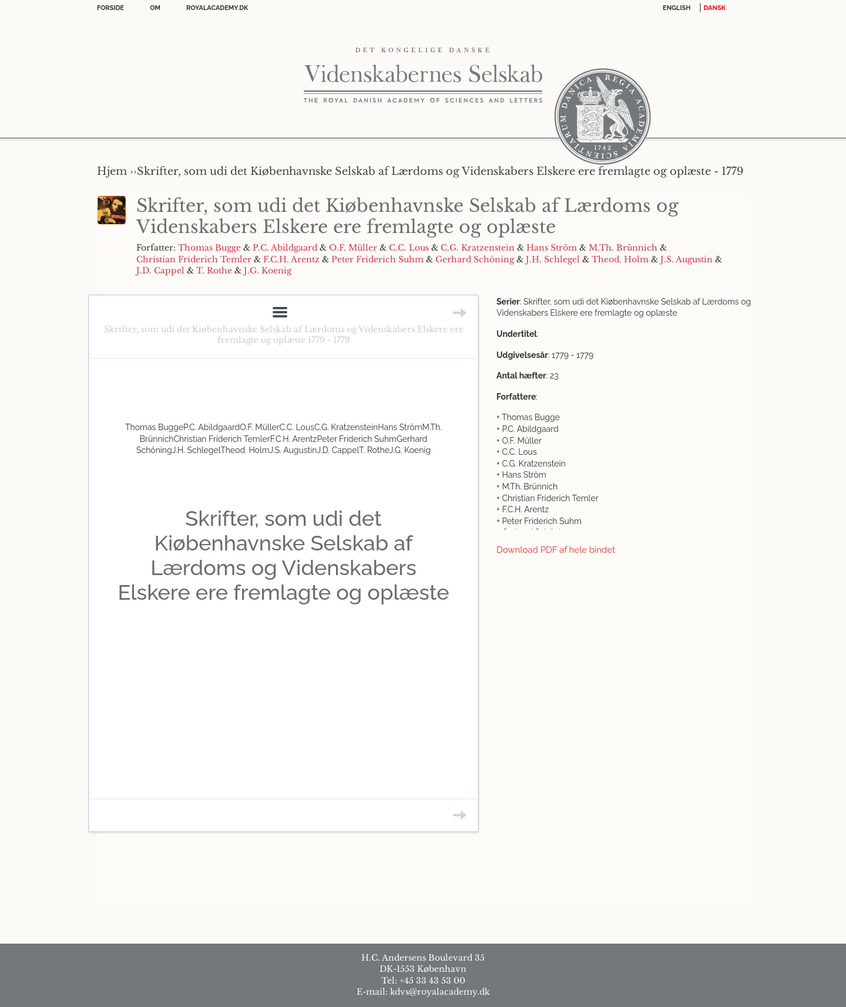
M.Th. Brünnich (623, 247)
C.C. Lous (409, 247)
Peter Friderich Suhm (377, 259)
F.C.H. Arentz (291, 259)
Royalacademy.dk (217, 8)
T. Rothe (214, 270)
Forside (110, 8)
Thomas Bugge (209, 247)
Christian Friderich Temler (193, 259)
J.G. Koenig (267, 270)
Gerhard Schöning (474, 259)
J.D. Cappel (160, 270)
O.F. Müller (353, 247)
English (677, 8)
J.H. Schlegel (553, 259)
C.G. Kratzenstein (478, 247)
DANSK (715, 8)
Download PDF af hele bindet (555, 550)
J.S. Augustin (686, 259)
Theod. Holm (620, 259)
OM (155, 8)
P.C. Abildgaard (285, 247)
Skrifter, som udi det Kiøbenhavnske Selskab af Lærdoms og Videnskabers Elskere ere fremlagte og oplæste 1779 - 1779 (284, 334)
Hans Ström (551, 247)
